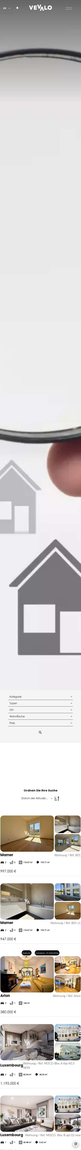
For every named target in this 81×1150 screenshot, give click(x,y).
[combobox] (40, 696)
